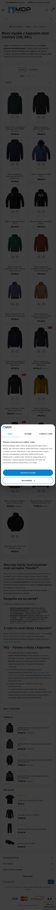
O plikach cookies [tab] (46, 434)
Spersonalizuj (28, 480)
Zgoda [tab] (9, 434)
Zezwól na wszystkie (28, 473)
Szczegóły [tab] (28, 434)
